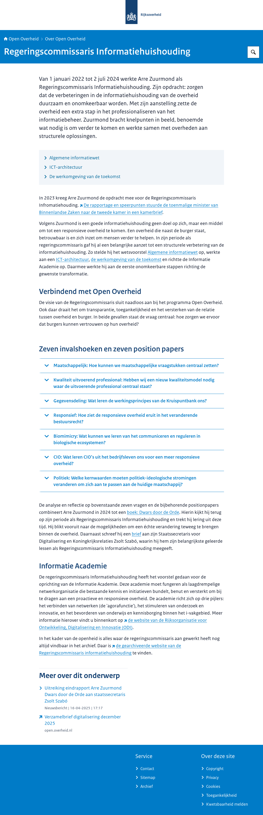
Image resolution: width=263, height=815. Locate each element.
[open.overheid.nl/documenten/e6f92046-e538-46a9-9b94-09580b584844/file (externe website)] (83, 723)
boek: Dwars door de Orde (153, 512)
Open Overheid (21, 39)
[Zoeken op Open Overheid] (253, 52)
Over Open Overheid (65, 39)
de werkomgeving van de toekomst (126, 259)
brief (136, 534)
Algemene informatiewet (173, 252)
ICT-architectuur (72, 259)
